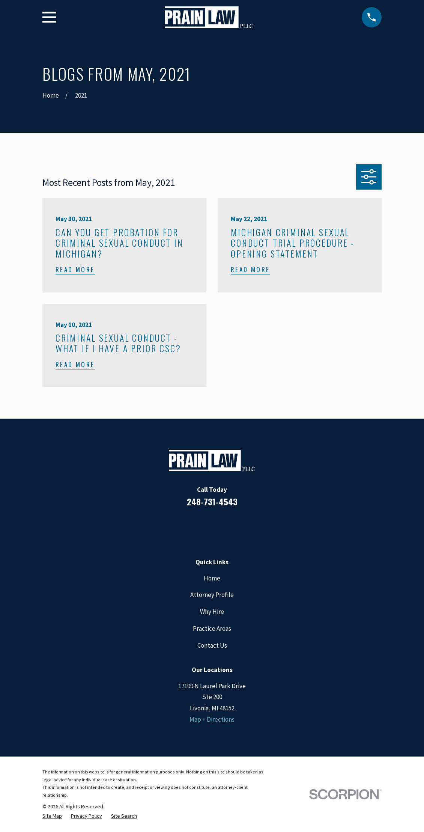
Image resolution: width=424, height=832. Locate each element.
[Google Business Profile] (222, 527)
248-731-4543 (212, 501)
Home (212, 578)
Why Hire (212, 611)
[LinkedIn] (201, 527)
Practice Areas (212, 628)
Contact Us (212, 645)
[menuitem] (52, 816)
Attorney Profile (212, 595)
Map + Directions (212, 719)
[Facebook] (181, 527)
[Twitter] (242, 527)
